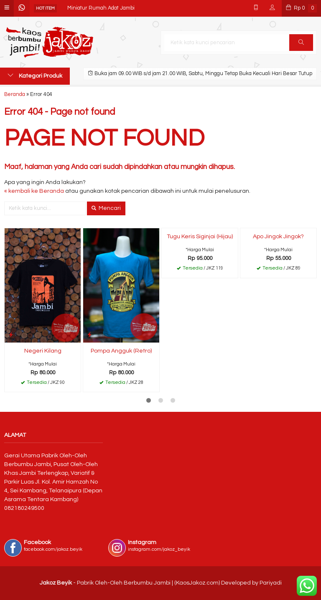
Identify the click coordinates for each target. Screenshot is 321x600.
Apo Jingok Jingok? (278, 236)
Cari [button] (301, 45)
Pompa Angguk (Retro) (121, 351)
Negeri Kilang (42, 351)
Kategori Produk (35, 75)
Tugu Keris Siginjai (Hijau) (200, 236)
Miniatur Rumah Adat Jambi (101, 8)
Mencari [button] (106, 208)
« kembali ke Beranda (34, 191)
